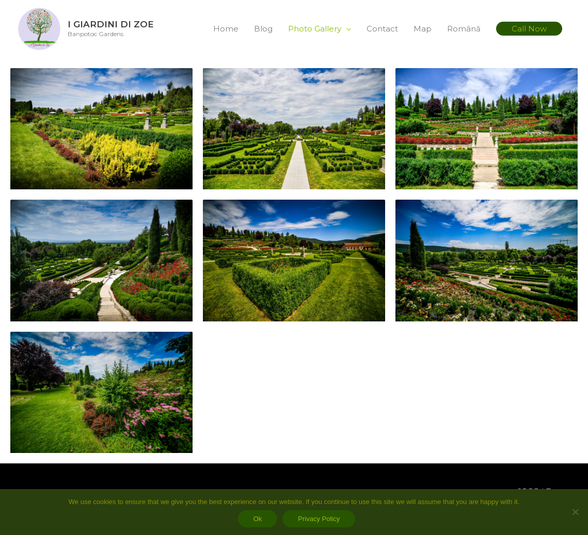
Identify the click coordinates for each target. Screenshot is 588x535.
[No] (575, 512)
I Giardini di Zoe (117, 25)
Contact (382, 29)
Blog (263, 29)
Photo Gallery (314, 29)
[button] (529, 30)
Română (464, 29)
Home (226, 29)
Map (423, 29)
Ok (257, 519)
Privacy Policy (319, 519)
